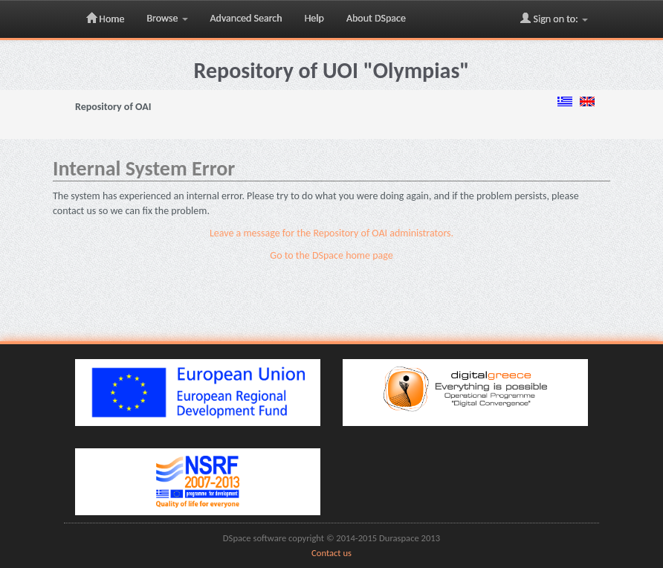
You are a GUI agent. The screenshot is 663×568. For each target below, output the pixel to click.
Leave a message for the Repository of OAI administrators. (331, 233)
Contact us (331, 552)
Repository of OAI (113, 106)
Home (105, 18)
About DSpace (376, 18)
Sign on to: (554, 18)
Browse (166, 18)
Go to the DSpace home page (331, 255)
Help (314, 18)
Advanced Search (246, 18)
